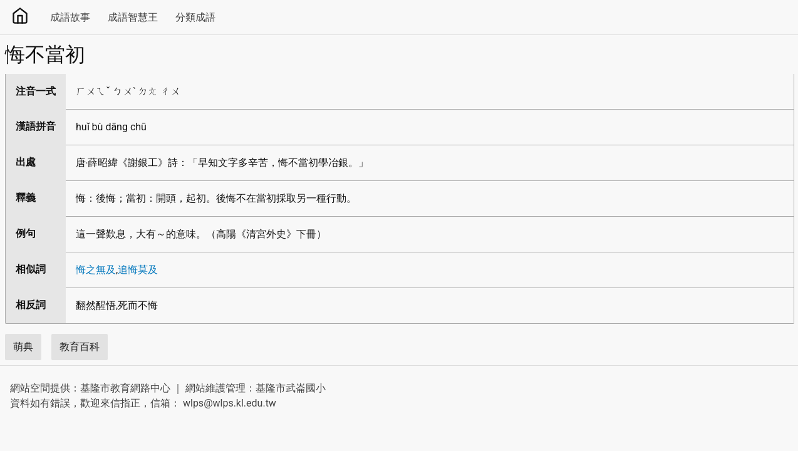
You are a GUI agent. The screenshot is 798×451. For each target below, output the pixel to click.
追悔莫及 (138, 270)
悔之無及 (96, 270)
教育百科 (80, 347)
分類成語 (195, 17)
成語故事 (70, 17)
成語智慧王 (133, 17)
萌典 (23, 347)
